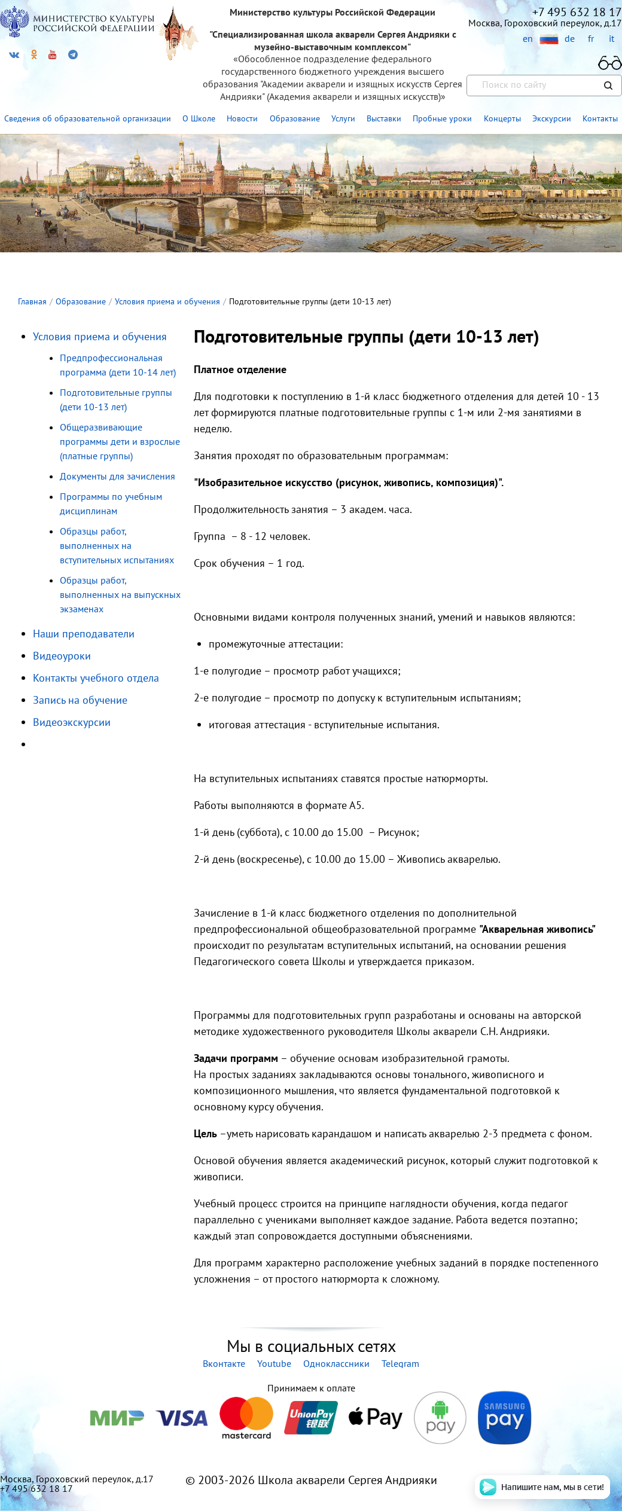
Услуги (343, 118)
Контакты (600, 118)
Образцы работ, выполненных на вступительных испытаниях (117, 545)
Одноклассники (336, 1363)
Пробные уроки (442, 118)
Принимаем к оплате (311, 1388)
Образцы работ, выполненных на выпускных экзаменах (120, 594)
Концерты (502, 118)
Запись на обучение (80, 700)
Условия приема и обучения (100, 336)
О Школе (198, 118)
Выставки (384, 118)
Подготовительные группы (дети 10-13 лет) (116, 399)
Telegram (400, 1363)
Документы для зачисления (117, 476)
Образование (295, 118)
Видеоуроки (62, 656)
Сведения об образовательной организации (87, 118)
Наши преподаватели (84, 633)
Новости (242, 118)
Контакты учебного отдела (96, 678)
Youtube (274, 1363)
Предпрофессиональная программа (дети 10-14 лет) (118, 365)
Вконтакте (224, 1363)
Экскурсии (551, 118)
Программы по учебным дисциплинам (111, 503)
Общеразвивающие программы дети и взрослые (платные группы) (120, 441)
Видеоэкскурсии (72, 722)
